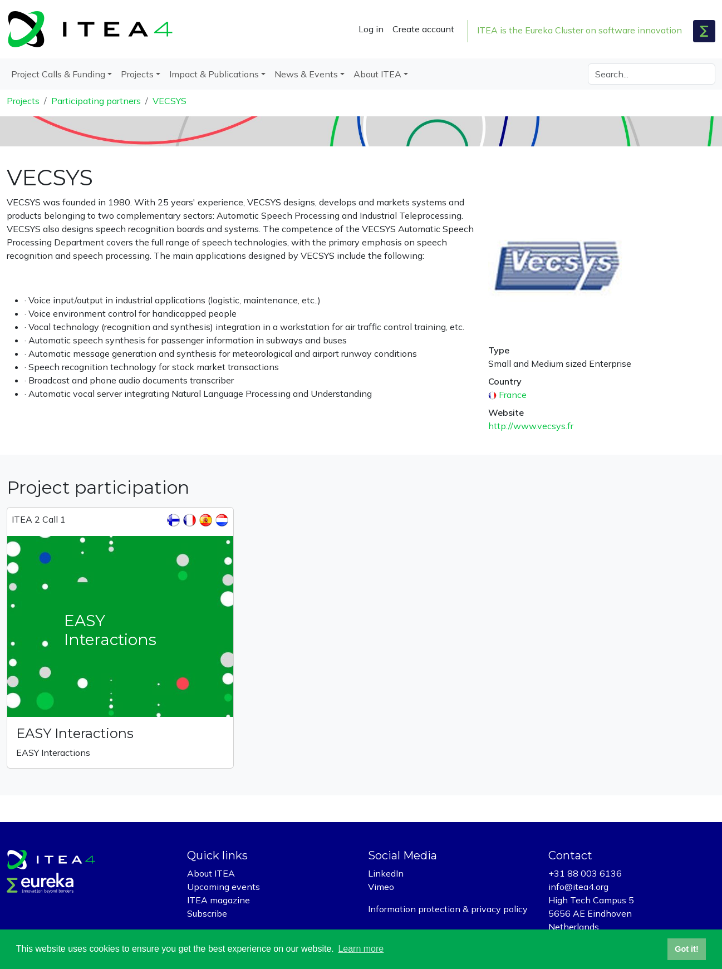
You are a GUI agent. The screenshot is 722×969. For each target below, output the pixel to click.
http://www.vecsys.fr (530, 425)
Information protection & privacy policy (448, 908)
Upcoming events (223, 886)
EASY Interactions (75, 733)
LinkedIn (386, 873)
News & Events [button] (306, 74)
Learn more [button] (361, 948)
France (513, 394)
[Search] (651, 74)
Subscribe (207, 913)
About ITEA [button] (377, 74)
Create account (423, 29)
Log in (371, 29)
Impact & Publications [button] (214, 74)
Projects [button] (137, 74)
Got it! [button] (686, 949)
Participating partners (96, 100)
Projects (23, 100)
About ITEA (211, 873)
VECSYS (169, 100)
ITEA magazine (218, 900)
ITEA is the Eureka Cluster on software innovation (579, 30)
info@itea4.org (578, 886)
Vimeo (381, 886)
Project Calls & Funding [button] (58, 74)
